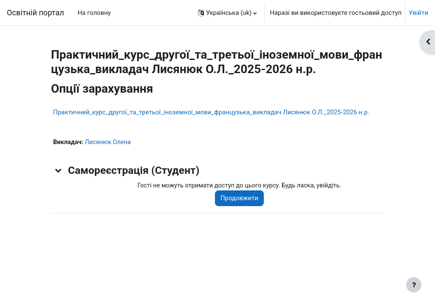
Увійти (418, 13)
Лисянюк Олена (109, 142)
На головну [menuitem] (94, 13)
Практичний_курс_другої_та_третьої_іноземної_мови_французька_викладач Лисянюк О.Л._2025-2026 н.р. (211, 112)
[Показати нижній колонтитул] (413, 284)
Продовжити (242, 198)
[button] (227, 13)
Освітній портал (35, 12)
